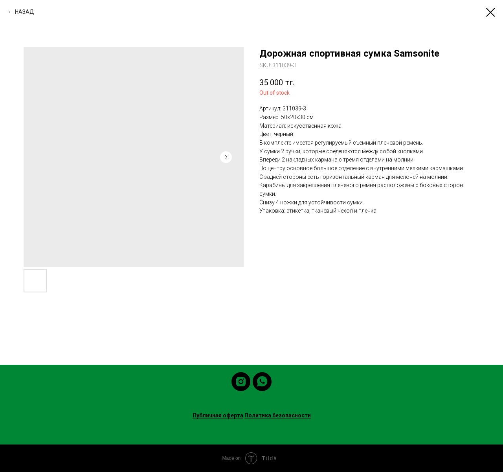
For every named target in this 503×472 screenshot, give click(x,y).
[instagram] (240, 381)
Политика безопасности (277, 415)
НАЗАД (24, 12)
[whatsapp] (262, 381)
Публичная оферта (218, 415)
